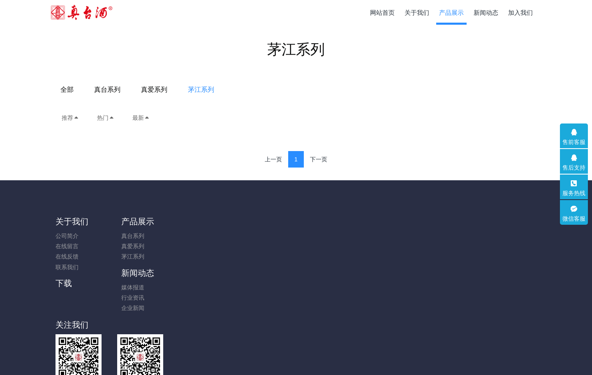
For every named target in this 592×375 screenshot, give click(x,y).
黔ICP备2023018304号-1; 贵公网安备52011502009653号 (296, 347)
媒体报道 (189, 236)
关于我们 (72, 221)
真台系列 (266, 89)
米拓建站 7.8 (310, 357)
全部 (225, 89)
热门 (105, 117)
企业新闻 (189, 256)
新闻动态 (194, 221)
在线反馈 (67, 256)
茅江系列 (360, 89)
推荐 (70, 117)
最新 (141, 117)
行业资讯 (189, 246)
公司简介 (67, 236)
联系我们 (67, 267)
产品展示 (133, 221)
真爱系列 (313, 89)
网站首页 (382, 12)
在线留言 (67, 246)
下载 (248, 221)
